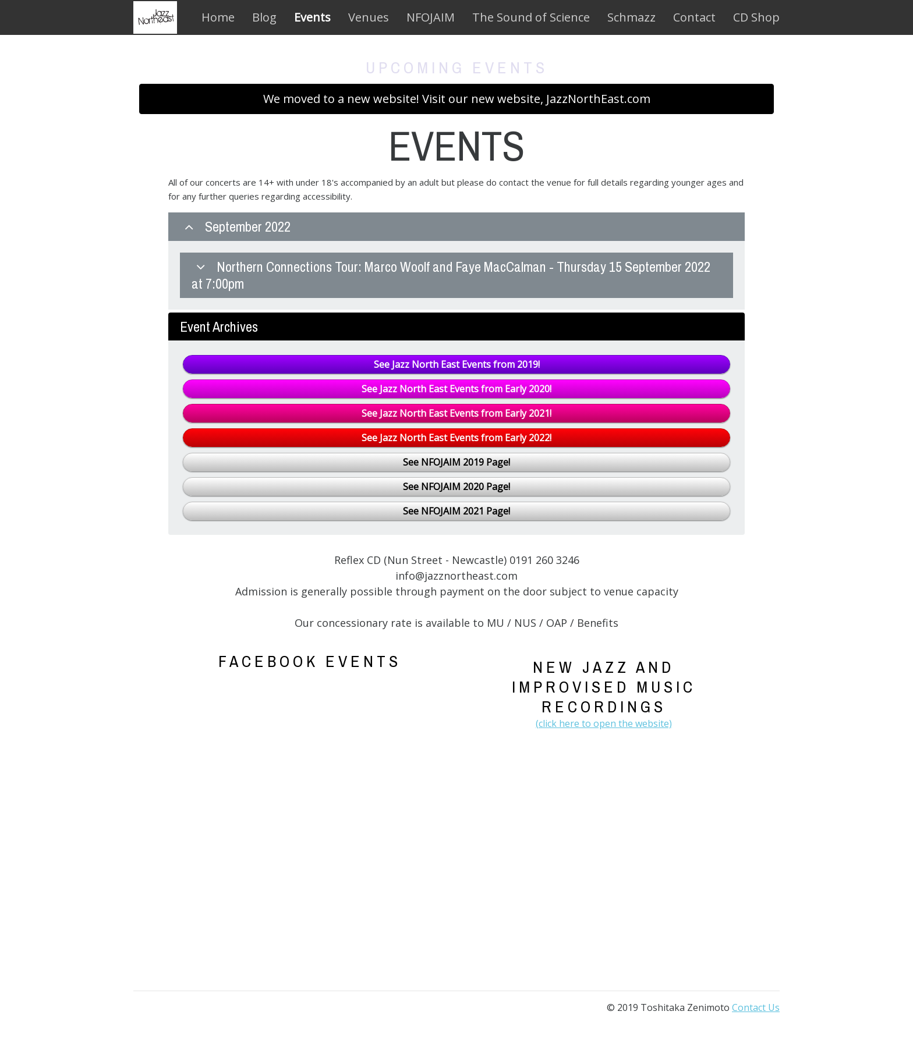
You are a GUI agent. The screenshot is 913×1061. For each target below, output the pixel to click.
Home (218, 17)
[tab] (456, 260)
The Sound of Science (531, 17)
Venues (368, 17)
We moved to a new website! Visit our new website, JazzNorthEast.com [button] (456, 99)
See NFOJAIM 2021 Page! (456, 511)
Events (312, 17)
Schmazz (631, 17)
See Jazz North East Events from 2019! (457, 364)
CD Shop (756, 17)
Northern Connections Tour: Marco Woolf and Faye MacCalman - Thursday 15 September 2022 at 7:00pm (451, 275)
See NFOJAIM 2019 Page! (456, 462)
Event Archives (219, 326)
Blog (264, 17)
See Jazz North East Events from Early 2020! (456, 388)
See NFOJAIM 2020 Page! (456, 486)
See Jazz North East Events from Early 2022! (456, 437)
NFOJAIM (430, 17)
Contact (694, 17)
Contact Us (756, 1007)
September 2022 (235, 226)
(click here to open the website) (604, 723)
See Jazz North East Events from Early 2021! (456, 413)
